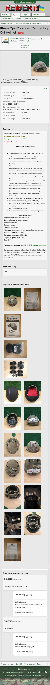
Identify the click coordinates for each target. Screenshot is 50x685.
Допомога (8, 675)
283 (27, 47)
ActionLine (14, 38)
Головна (39, 672)
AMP (45, 89)
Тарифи (18, 18)
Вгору (42, 672)
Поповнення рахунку (30, 18)
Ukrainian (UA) (25, 669)
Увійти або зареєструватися (25, 2)
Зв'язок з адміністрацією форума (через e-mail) (21, 672)
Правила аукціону (7, 18)
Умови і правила (18, 675)
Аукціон (15, 15)
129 (28, 40)
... (39, 18)
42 (41, 39)
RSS (46, 672)
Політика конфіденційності (34, 675)
